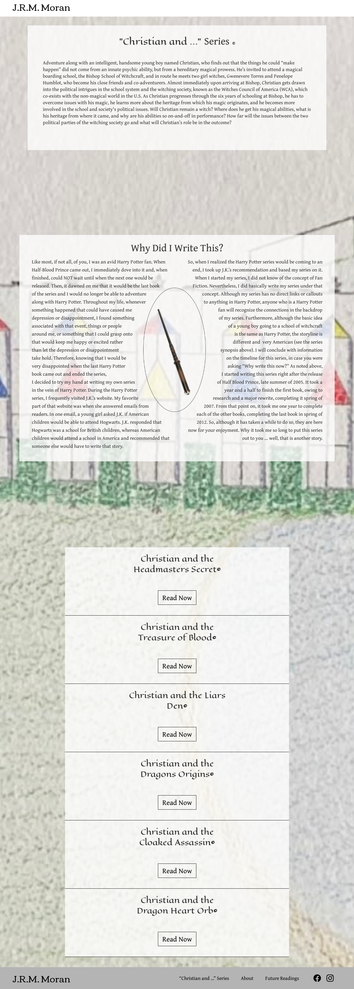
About (247, 978)
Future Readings (282, 978)
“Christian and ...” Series (204, 978)
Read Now (177, 597)
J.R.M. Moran (41, 4)
